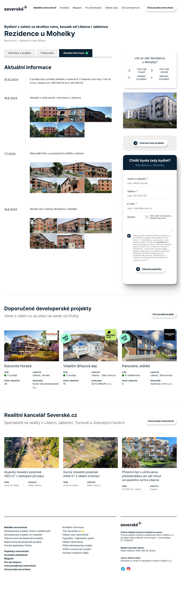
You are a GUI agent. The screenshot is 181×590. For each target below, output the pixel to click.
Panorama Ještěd (136, 366)
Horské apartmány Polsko (18, 545)
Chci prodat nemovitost (160, 7)
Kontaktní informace (73, 527)
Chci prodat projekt (163, 314)
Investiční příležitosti (15, 554)
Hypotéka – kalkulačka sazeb (78, 538)
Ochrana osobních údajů (75, 552)
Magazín (77, 7)
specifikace (161, 242)
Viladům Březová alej (80, 366)
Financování (47, 53)
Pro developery (93, 7)
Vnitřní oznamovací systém (77, 549)
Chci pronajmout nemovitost (20, 565)
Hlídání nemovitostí (73, 541)
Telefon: (132, 191)
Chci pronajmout (130, 7)
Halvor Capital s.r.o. (163, 560)
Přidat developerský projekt (77, 545)
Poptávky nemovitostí (16, 551)
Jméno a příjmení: (137, 178)
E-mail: (132, 203)
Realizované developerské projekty (23, 541)
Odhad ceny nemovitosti (75, 534)
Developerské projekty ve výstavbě (23, 534)
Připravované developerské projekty (23, 538)
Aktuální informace (75, 53)
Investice (64, 7)
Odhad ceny (111, 7)
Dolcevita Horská (17, 366)
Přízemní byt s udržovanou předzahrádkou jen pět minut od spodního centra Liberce (141, 476)
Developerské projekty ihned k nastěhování (27, 531)
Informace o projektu (19, 53)
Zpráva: (131, 216)
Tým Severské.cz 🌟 (73, 531)
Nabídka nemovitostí (45, 7)
